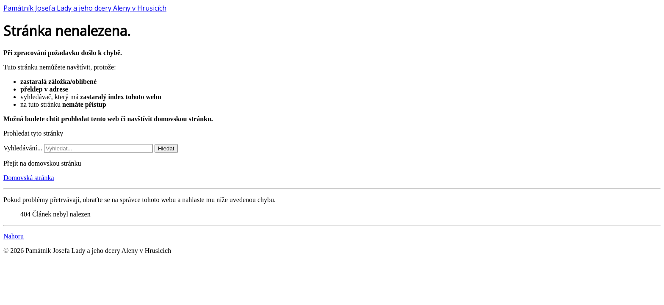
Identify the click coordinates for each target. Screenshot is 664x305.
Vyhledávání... (22, 148)
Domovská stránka (28, 177)
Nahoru (13, 236)
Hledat (166, 148)
